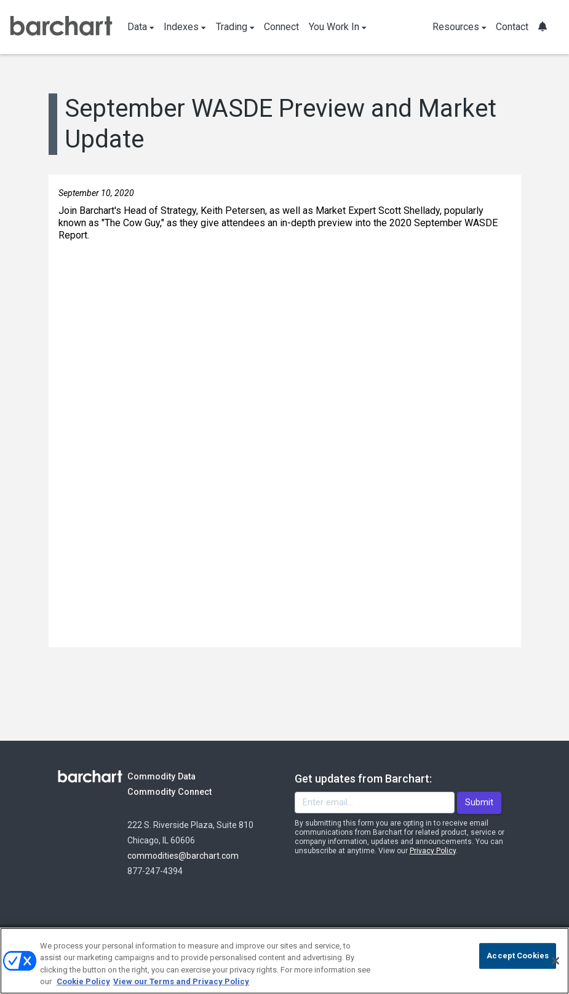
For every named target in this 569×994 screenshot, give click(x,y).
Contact (512, 27)
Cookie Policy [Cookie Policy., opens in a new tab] (83, 981)
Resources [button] (459, 27)
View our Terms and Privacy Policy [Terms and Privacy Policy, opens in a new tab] (181, 981)
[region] (284, 961)
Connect (281, 27)
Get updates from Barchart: (363, 778)
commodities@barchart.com (183, 856)
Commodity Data (170, 776)
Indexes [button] (185, 27)
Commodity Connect (186, 791)
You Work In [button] (338, 27)
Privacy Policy (433, 850)
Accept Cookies (518, 955)
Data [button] (140, 27)
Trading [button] (235, 27)
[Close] (555, 960)
